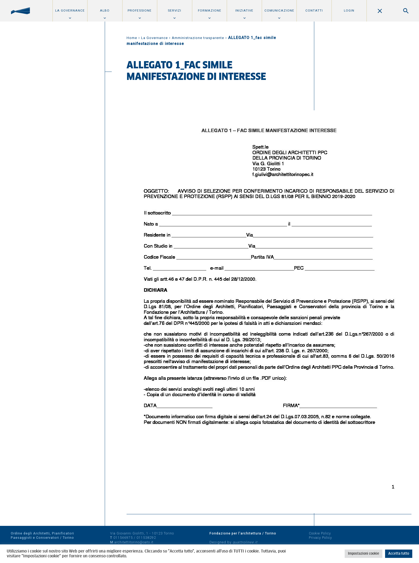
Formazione (209, 10)
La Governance (70, 10)
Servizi (174, 10)
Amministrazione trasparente (198, 38)
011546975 (123, 538)
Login (349, 10)
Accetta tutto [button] (398, 553)
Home (132, 38)
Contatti (314, 10)
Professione (140, 10)
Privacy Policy (320, 538)
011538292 (146, 538)
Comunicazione (279, 10)
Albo (105, 10)
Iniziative (244, 10)
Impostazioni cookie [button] (363, 553)
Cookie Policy (320, 533)
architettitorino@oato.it (133, 542)
